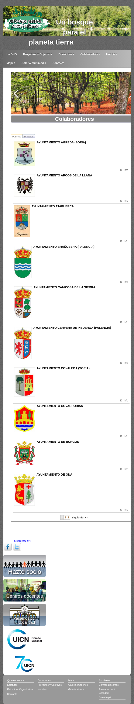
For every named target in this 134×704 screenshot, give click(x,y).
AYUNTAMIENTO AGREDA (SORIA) (61, 142)
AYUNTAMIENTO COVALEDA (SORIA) (63, 368)
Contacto (58, 63)
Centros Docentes (108, 684)
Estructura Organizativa (20, 689)
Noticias (111, 54)
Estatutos (12, 684)
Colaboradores (90, 54)
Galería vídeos (76, 689)
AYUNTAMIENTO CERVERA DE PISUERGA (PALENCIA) (72, 327)
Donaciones (66, 54)
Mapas (11, 63)
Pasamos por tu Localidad (24, 620)
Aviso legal (105, 697)
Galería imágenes (78, 684)
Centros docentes (24, 595)
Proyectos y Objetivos (37, 54)
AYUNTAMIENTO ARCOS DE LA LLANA (64, 175)
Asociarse (104, 680)
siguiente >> (79, 517)
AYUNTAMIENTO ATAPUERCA (52, 206)
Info (126, 170)
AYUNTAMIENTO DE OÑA (54, 474)
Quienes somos (15, 680)
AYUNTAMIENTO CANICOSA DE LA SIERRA (64, 287)
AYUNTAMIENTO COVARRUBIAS (60, 406)
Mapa (71, 680)
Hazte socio (24, 571)
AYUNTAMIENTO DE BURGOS (58, 441)
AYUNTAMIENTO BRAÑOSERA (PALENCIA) (64, 246)
